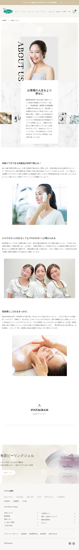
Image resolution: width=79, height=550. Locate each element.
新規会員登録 (45, 519)
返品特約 (43, 533)
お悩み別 (7, 501)
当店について (72, 2)
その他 (69, 11)
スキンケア (30, 497)
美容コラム (7, 519)
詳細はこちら (7, 472)
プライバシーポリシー (11, 533)
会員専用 (64, 11)
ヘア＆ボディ (61, 497)
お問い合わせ (53, 533)
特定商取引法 (33, 533)
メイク (39, 497)
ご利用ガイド (45, 513)
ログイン (44, 522)
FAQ (56, 2)
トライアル (23, 11)
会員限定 (16, 501)
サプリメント (43, 11)
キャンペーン (16, 11)
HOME (4, 20)
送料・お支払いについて (49, 516)
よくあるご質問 (9, 522)
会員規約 (24, 533)
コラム (63, 2)
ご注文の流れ (8, 525)
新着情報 (7, 516)
